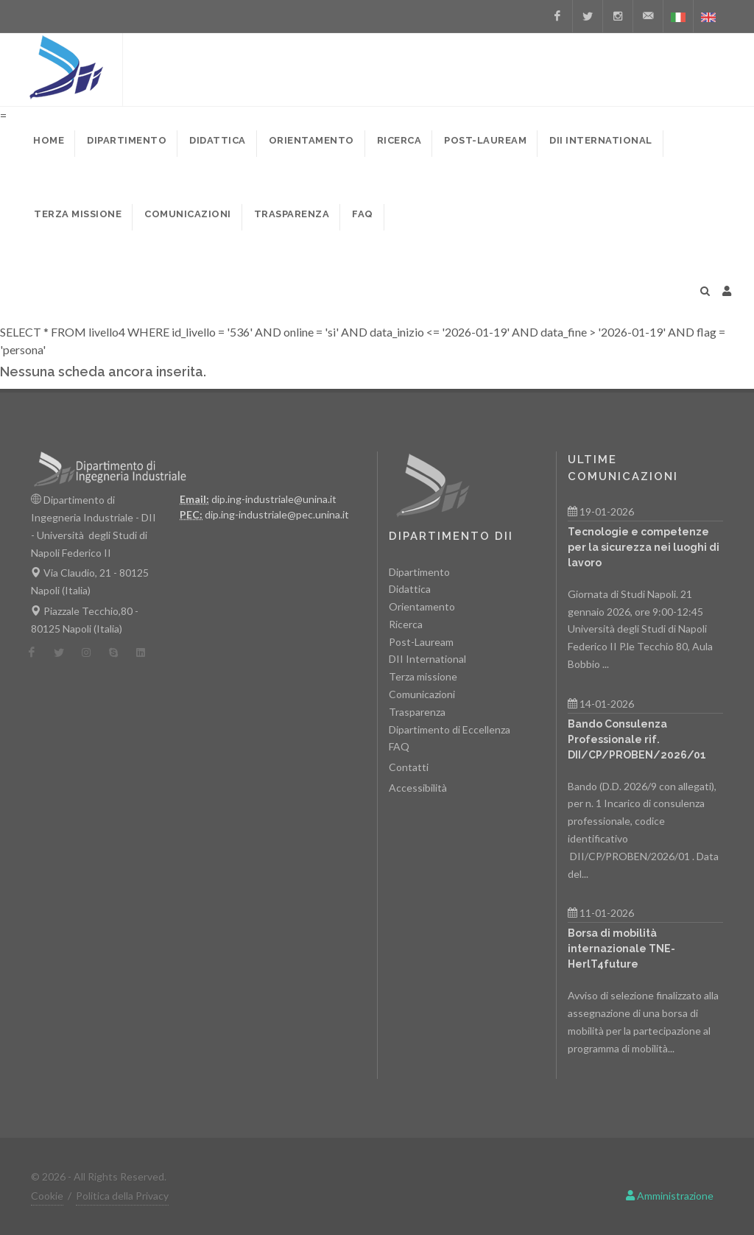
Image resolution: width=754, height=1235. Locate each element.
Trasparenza (417, 712)
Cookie (47, 1195)
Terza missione (423, 676)
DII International (427, 658)
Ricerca (406, 624)
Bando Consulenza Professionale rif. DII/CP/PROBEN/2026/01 (637, 739)
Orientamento (422, 606)
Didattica (410, 589)
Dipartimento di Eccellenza (449, 729)
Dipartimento (419, 572)
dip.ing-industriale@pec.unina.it (277, 514)
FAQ (399, 746)
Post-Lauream (421, 642)
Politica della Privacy (122, 1195)
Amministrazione (670, 1195)
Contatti (409, 767)
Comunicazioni (422, 694)
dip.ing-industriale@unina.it (274, 499)
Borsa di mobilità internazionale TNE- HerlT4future (621, 948)
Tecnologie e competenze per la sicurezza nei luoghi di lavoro (643, 547)
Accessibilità (418, 787)
